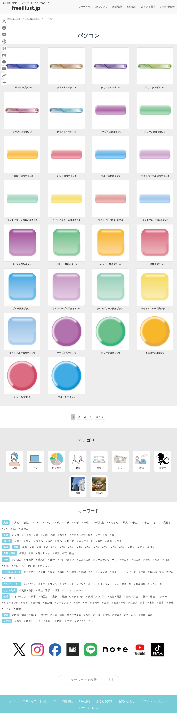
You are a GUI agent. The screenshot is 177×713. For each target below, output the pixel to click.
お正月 (17, 559)
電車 (78, 602)
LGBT (36, 522)
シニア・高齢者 (162, 522)
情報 (62, 572)
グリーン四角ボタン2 (154, 131)
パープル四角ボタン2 (110, 131)
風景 (57, 553)
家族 (54, 596)
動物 (5, 547)
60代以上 (99, 522)
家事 (33, 596)
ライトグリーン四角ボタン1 (110, 308)
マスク (118, 615)
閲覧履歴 (117, 6)
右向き (63, 535)
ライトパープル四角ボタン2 (155, 176)
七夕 (157, 559)
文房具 (134, 602)
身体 (5, 535)
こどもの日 (85, 559)
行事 (5, 559)
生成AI (99, 485)
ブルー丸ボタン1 (66, 397)
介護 (97, 615)
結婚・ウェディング (72, 596)
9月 (123, 547)
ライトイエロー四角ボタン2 (66, 220)
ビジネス (56, 460)
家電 (106, 602)
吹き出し (31, 621)
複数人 (24, 528)
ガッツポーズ (86, 541)
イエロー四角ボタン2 (22, 176)
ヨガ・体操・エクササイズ (66, 615)
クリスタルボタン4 (110, 87)
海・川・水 (44, 553)
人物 (14, 460)
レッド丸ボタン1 (22, 397)
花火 (166, 559)
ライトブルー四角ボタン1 (22, 352)
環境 (23, 553)
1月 (55, 547)
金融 (83, 572)
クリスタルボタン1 (66, 131)
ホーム (13, 701)
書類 (151, 602)
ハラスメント (11, 578)
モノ (35, 460)
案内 (100, 541)
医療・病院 (20, 615)
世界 (57, 590)
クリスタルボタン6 (22, 87)
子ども (136, 522)
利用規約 (131, 6)
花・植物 (69, 553)
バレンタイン (67, 559)
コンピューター (11, 584)
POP (59, 621)
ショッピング (11, 602)
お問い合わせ (167, 6)
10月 (132, 547)
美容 (161, 602)
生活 (5, 596)
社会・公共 (9, 590)
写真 (78, 485)
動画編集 (140, 584)
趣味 (170, 602)
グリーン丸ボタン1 (110, 352)
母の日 (125, 559)
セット (94, 621)
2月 (63, 547)
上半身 (27, 535)
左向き (75, 535)
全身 (16, 535)
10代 (47, 522)
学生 (146, 522)
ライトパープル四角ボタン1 (66, 308)
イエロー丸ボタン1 (154, 352)
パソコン (31, 584)
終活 (18, 608)
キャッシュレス (99, 572)
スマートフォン (49, 584)
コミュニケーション (75, 590)
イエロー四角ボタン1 (110, 264)
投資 (143, 572)
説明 (109, 541)
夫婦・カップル (96, 596)
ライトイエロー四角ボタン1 (155, 308)
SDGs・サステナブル (161, 572)
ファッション (64, 602)
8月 (114, 547)
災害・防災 (27, 590)
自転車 (95, 602)
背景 (19, 621)
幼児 (125, 522)
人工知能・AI (124, 584)
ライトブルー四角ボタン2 (155, 220)
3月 (72, 547)
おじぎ (70, 541)
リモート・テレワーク (124, 572)
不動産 (72, 572)
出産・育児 (116, 596)
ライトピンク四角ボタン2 (110, 220)
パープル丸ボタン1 (66, 352)
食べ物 (36, 602)
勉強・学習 (120, 602)
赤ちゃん (113, 522)
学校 (99, 460)
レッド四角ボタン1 (154, 264)
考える (39, 541)
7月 (106, 547)
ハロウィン (20, 565)
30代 (66, 522)
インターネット (87, 584)
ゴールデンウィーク (106, 559)
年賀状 (29, 559)
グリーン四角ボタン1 (66, 264)
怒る (59, 541)
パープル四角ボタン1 (22, 264)
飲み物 (48, 602)
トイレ (7, 608)
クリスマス (46, 565)
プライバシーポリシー (154, 701)
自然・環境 (9, 553)
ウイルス (131, 615)
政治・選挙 (44, 590)
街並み (44, 596)
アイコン (81, 621)
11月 (142, 547)
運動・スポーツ (149, 615)
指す (119, 541)
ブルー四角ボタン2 (110, 176)
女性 (26, 522)
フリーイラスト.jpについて (92, 6)
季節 (141, 460)
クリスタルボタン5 (66, 87)
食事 (25, 602)
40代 (76, 522)
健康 (78, 460)
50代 (86, 522)
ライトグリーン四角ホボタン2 (22, 220)
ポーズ (7, 541)
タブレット (68, 584)
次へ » (100, 416)
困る (50, 541)
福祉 (88, 615)
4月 (80, 547)
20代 (57, 522)
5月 (89, 547)
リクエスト (46, 621)
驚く (28, 541)
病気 (107, 615)
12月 (152, 547)
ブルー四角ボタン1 (22, 308)
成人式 (41, 559)
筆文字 (163, 460)
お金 (120, 460)
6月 (97, 547)
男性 (16, 522)
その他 (7, 621)
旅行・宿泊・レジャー (155, 596)
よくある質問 (148, 6)
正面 (45, 535)
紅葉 (32, 565)
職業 (52, 572)
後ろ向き (88, 535)
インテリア (20, 596)
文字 (69, 621)
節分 (52, 559)
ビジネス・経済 (11, 572)
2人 (14, 528)
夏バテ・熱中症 (39, 615)
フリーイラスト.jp (90, 708)
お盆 (6, 565)
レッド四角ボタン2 (66, 176)
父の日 (137, 559)
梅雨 (147, 559)
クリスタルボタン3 (154, 87)
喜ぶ (19, 541)
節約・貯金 (132, 596)
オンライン (106, 584)
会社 (43, 572)
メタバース (156, 584)
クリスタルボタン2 (22, 131)
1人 (6, 528)
